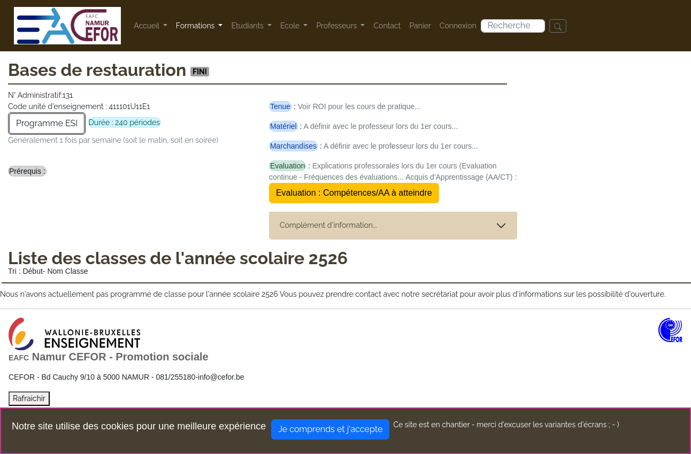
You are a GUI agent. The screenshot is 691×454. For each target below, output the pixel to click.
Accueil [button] (147, 25)
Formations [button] (196, 25)
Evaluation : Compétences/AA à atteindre (354, 192)
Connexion (458, 25)
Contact (387, 25)
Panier (420, 25)
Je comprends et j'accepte (330, 429)
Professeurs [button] (337, 25)
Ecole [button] (291, 25)
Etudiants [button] (248, 25)
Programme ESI (47, 123)
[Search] (513, 26)
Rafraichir (29, 398)
